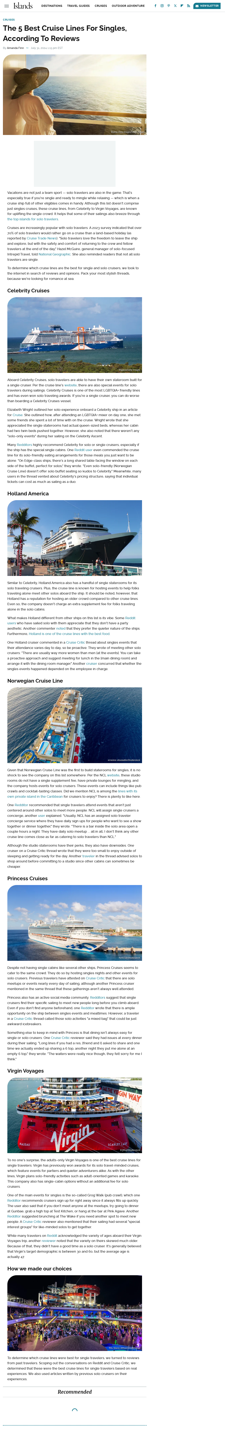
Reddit (52, 1236)
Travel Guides (78, 6)
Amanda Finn (15, 48)
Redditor (21, 805)
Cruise (18, 415)
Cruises (101, 6)
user (41, 816)
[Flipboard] (182, 7)
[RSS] (188, 7)
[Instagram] (162, 7)
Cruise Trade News (41, 238)
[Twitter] (175, 7)
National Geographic (55, 254)
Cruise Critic (75, 642)
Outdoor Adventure (128, 6)
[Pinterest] (169, 7)
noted (60, 628)
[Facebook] (155, 7)
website (70, 385)
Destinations (51, 6)
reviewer (49, 1241)
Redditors (24, 445)
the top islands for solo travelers (32, 219)
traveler (88, 856)
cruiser (91, 663)
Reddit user (84, 450)
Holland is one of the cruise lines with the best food (69, 634)
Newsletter (207, 5)
